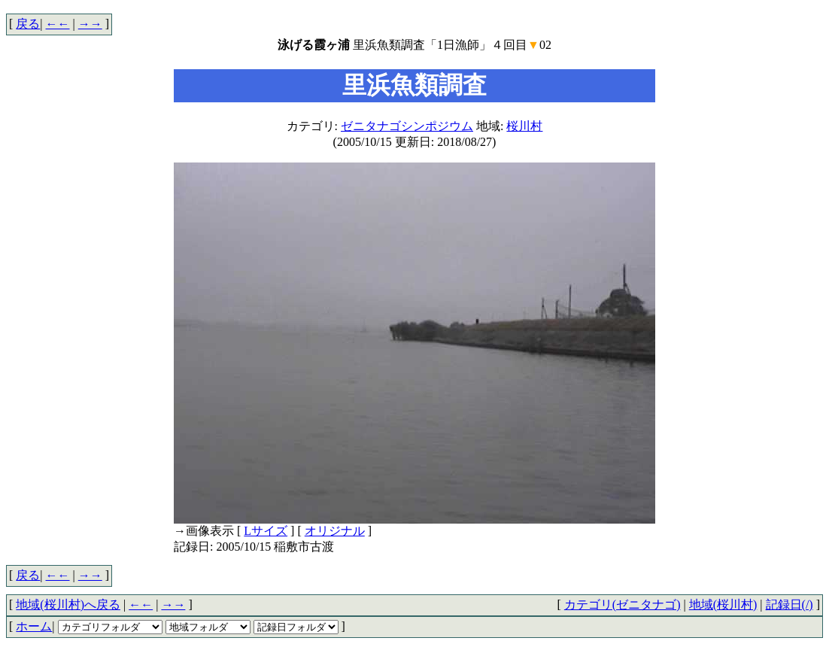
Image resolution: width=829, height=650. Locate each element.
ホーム (34, 626)
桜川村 (524, 126)
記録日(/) (789, 604)
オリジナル (335, 530)
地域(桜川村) (723, 604)
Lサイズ (265, 530)
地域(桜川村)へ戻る (68, 604)
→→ (90, 23)
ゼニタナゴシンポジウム (407, 126)
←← (58, 23)
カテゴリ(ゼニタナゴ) (622, 604)
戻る (28, 23)
